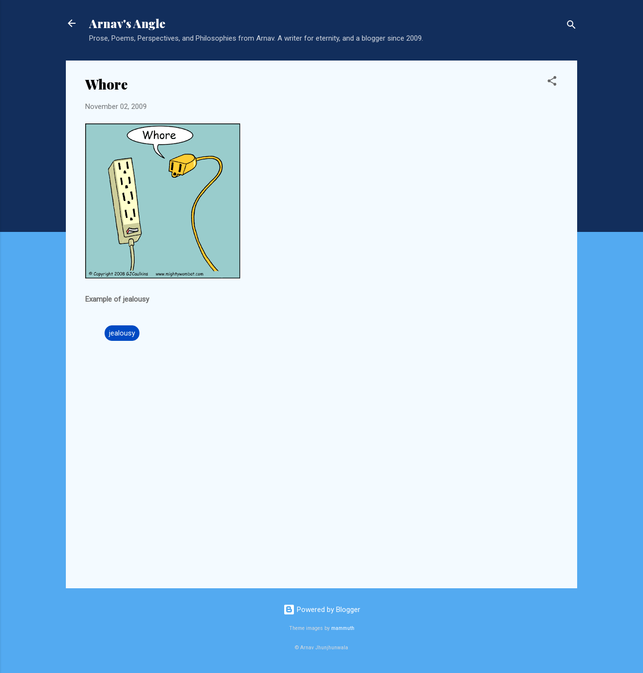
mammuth (342, 628)
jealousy (122, 333)
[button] (552, 82)
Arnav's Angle (127, 23)
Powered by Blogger (321, 609)
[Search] (571, 26)
